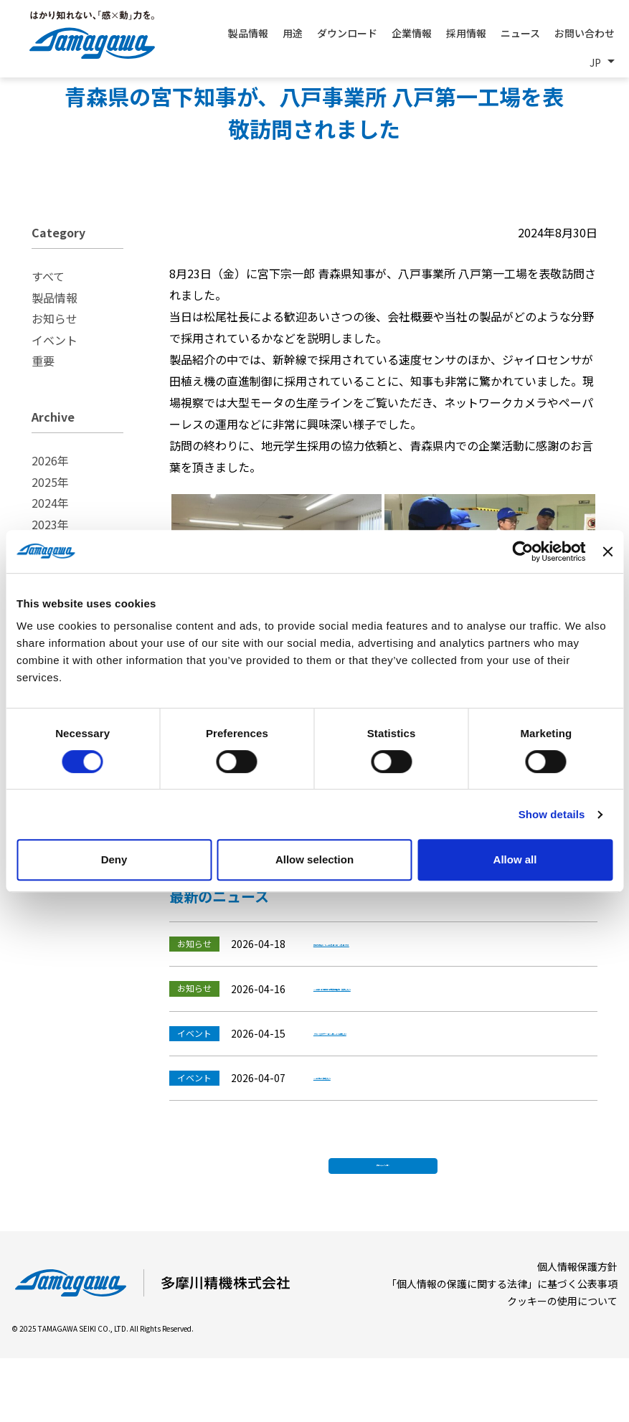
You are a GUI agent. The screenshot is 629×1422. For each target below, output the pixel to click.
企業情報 (412, 33)
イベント (54, 340)
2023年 (50, 524)
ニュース (520, 33)
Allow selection (314, 859)
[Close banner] (607, 551)
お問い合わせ (584, 33)
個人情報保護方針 (577, 1330)
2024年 (50, 502)
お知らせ (54, 318)
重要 (43, 360)
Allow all (515, 859)
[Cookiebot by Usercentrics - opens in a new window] (523, 551)
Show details (552, 814)
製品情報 (54, 297)
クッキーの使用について (562, 1364)
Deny (114, 859)
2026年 (50, 460)
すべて (48, 276)
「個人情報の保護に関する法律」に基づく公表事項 (502, 1347)
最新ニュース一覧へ (383, 1222)
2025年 (50, 481)
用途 (293, 33)
